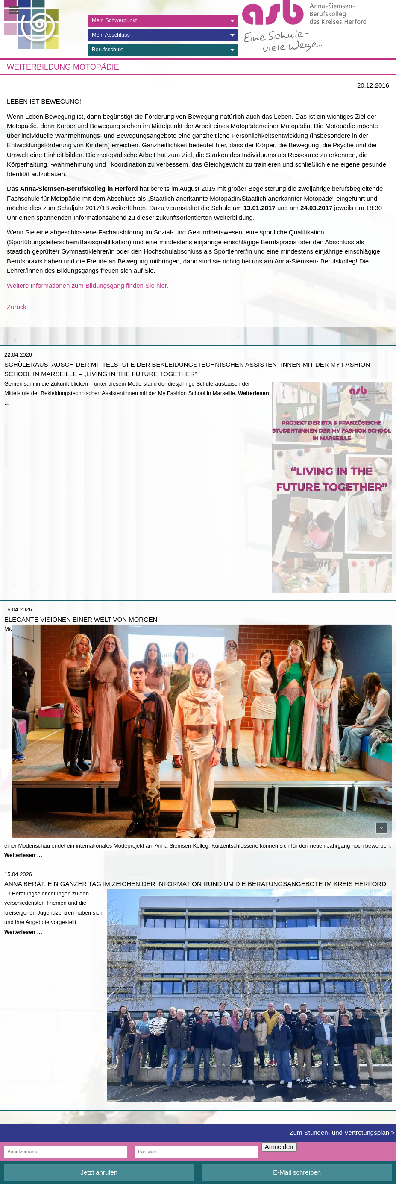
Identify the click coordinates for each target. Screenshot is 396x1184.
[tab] (163, 21)
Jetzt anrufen (98, 1172)
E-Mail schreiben (297, 1172)
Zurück (16, 306)
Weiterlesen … (23, 855)
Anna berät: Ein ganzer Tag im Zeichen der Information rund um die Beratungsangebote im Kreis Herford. (196, 883)
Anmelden (279, 1146)
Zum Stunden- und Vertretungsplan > (342, 1132)
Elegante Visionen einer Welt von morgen (81, 619)
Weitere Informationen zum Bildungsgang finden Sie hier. (87, 285)
